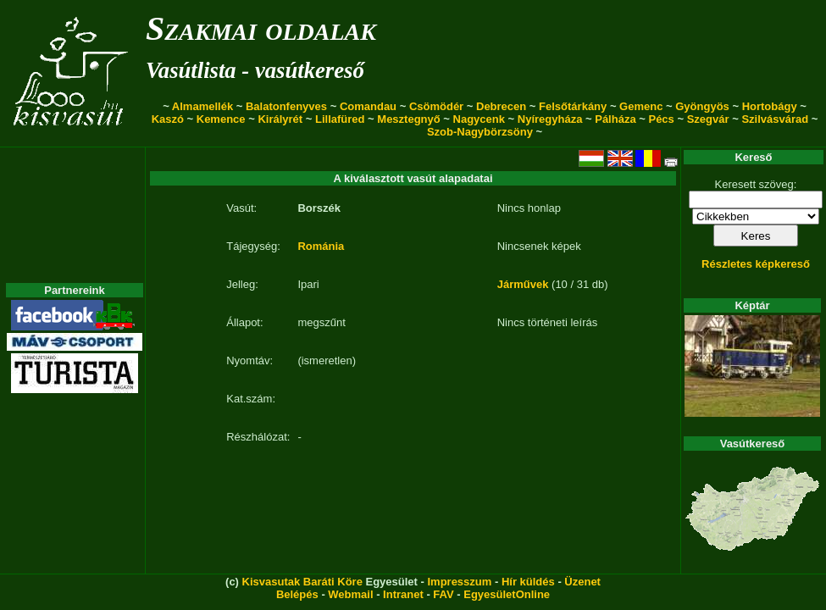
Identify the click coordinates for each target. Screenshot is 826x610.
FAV (443, 594)
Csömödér (436, 106)
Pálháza (615, 119)
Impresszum (459, 581)
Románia (320, 246)
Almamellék (202, 106)
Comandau (368, 106)
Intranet (403, 594)
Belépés (297, 594)
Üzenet (582, 581)
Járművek (523, 284)
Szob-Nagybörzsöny (480, 131)
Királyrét (280, 119)
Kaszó (168, 119)
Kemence (221, 119)
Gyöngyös (702, 106)
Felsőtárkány (573, 106)
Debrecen (501, 106)
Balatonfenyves (286, 106)
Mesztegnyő (408, 119)
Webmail (350, 594)
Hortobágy (769, 106)
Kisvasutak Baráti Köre (302, 581)
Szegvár (708, 119)
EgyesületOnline (506, 594)
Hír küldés (528, 581)
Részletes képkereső (755, 264)
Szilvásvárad (774, 119)
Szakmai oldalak (261, 28)
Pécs (661, 119)
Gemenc (640, 106)
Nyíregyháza (550, 119)
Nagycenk (479, 119)
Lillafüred (340, 119)
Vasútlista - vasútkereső (255, 70)
